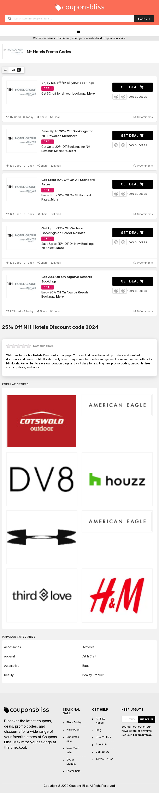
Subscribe (147, 719)
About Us (101, 744)
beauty (9, 675)
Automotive (11, 665)
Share (41, 117)
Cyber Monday (71, 761)
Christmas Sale (72, 739)
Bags (85, 665)
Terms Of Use (104, 759)
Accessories (12, 647)
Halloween (73, 729)
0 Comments (143, 117)
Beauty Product (93, 675)
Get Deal (132, 87)
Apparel (9, 656)
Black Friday (74, 722)
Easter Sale (73, 771)
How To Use (103, 737)
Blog (98, 730)
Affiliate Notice (100, 720)
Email (55, 117)
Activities (88, 647)
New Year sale (72, 750)
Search (144, 18)
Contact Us (102, 751)
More (91, 93)
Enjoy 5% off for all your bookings (67, 83)
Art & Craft (89, 656)
